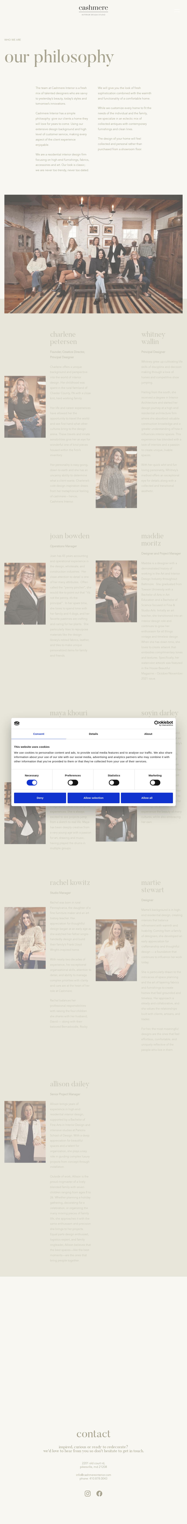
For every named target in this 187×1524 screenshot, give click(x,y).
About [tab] (148, 733)
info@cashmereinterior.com (93, 1475)
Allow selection (93, 797)
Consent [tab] (38, 733)
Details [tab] (93, 733)
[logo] (93, 10)
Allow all (146, 797)
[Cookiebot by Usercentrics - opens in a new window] (157, 723)
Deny (40, 797)
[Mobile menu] (177, 11)
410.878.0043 (98, 1478)
